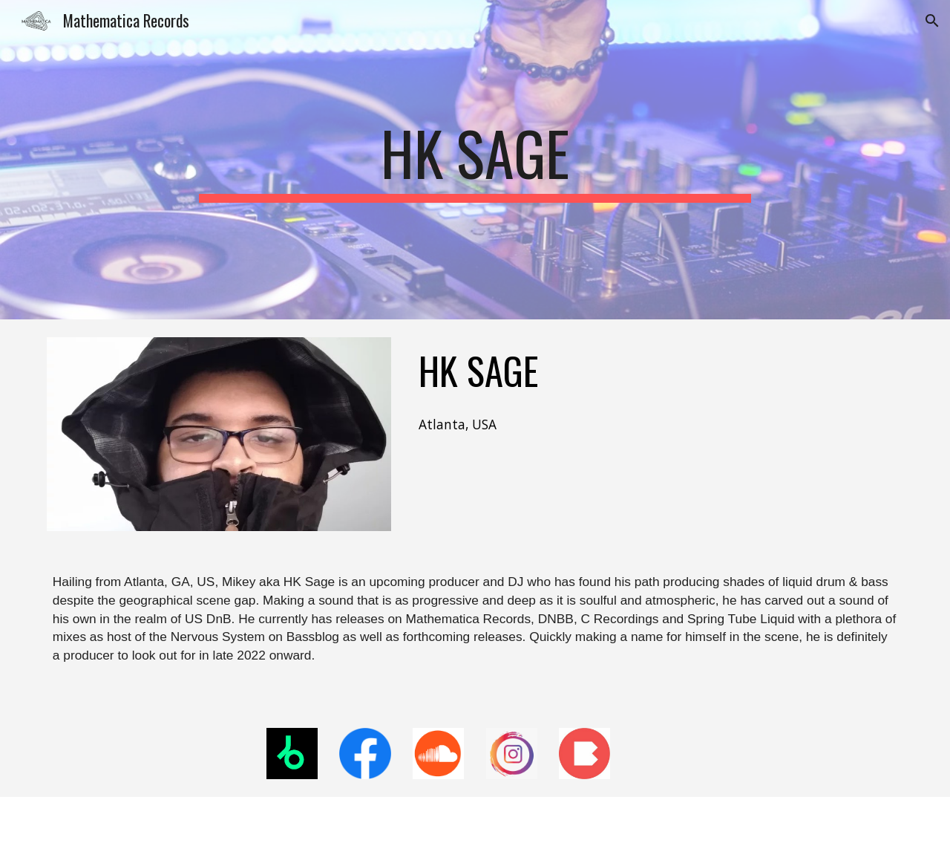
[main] (475, 160)
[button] (932, 21)
